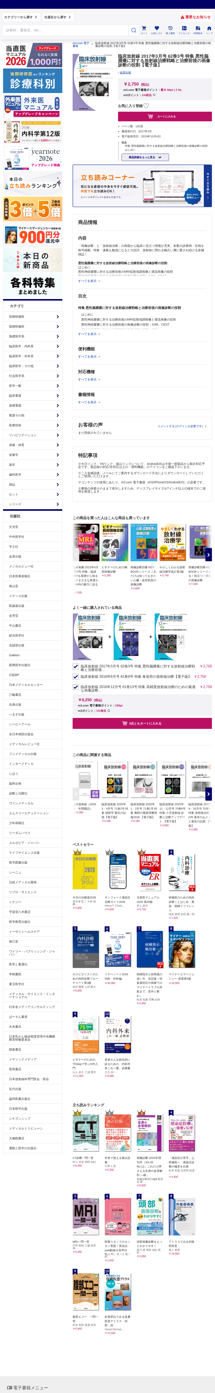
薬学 (12, 464)
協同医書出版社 (19, 1099)
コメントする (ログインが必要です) (181, 426)
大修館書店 (16, 1138)
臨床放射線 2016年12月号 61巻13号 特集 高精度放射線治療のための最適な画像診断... (138, 688)
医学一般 (15, 385)
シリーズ (15, 504)
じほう (13, 773)
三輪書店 (15, 694)
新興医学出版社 (19, 665)
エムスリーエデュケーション (29, 813)
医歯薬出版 (16, 606)
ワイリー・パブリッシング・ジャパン (32, 953)
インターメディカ (21, 764)
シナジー (15, 902)
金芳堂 (13, 615)
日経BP (14, 675)
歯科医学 (15, 474)
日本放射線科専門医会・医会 (29, 1079)
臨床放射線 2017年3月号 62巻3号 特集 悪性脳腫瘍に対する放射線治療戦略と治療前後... (138, 668)
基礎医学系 (16, 336)
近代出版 (15, 1089)
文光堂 (13, 527)
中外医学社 (16, 536)
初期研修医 (16, 316)
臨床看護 (15, 395)
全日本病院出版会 (21, 734)
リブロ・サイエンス (23, 892)
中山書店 (15, 625)
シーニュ (15, 872)
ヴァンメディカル (21, 803)
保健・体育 (16, 445)
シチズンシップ (19, 1118)
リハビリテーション (23, 435)
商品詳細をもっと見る (142, 157)
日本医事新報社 (19, 576)
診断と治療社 (18, 793)
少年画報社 (16, 823)
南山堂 (13, 586)
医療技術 (15, 425)
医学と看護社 (18, 964)
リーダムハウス (19, 833)
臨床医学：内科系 (21, 346)
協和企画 (15, 783)
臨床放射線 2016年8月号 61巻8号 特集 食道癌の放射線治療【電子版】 (136, 676)
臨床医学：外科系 (21, 356)
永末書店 (15, 1026)
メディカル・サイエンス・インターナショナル (32, 995)
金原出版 (15, 556)
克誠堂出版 (16, 645)
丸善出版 (15, 704)
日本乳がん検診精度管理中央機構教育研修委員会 (32, 1038)
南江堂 (13, 941)
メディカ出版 (18, 596)
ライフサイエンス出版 (24, 852)
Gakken (14, 655)
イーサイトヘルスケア (24, 931)
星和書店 (15, 1069)
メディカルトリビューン (26, 1128)
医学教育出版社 (19, 921)
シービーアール (19, 724)
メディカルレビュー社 (24, 744)
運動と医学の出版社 (23, 1148)
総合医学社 (16, 635)
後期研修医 (16, 326)
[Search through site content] (65, 30)
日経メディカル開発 (23, 882)
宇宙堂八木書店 (19, 912)
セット (13, 494)
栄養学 (13, 455)
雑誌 (12, 484)
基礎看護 (15, 405)
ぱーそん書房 (18, 1016)
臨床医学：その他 (21, 366)
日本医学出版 (18, 1108)
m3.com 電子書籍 (81, 44)
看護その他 (16, 415)
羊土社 (13, 546)
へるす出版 (16, 714)
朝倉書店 (15, 1049)
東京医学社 (16, 984)
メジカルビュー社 (21, 566)
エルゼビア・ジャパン (24, 842)
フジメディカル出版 (23, 754)
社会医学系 (16, 376)
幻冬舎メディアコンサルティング (32, 1007)
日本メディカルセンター (26, 685)
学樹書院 (15, 974)
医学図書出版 (18, 862)
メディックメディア (23, 1059)
